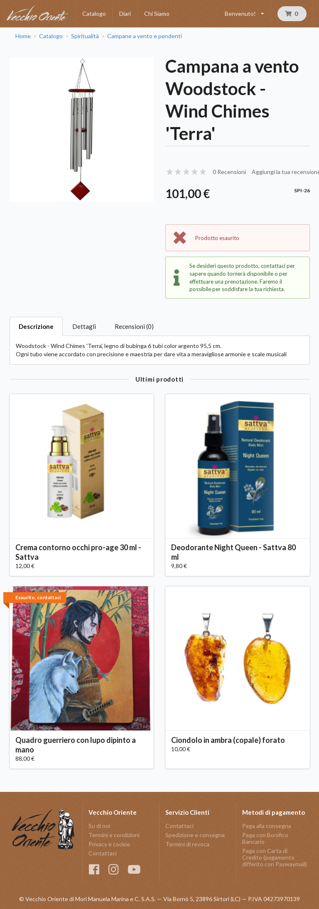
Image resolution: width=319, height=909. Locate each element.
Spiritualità (85, 36)
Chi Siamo (156, 13)
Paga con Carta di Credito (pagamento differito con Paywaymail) (274, 857)
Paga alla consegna (266, 826)
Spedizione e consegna (195, 834)
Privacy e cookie (109, 844)
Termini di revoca (187, 844)
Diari (125, 13)
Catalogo (94, 13)
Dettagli (84, 326)
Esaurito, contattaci (38, 597)
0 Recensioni (229, 171)
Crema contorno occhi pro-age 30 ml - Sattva (78, 552)
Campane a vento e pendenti (144, 36)
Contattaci (102, 853)
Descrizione (36, 326)
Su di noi (99, 826)
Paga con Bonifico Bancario (265, 838)
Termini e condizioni (114, 834)
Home (23, 36)
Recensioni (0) (134, 326)
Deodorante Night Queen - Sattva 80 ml (233, 552)
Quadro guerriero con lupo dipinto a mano (75, 744)
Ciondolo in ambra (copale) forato (228, 740)
